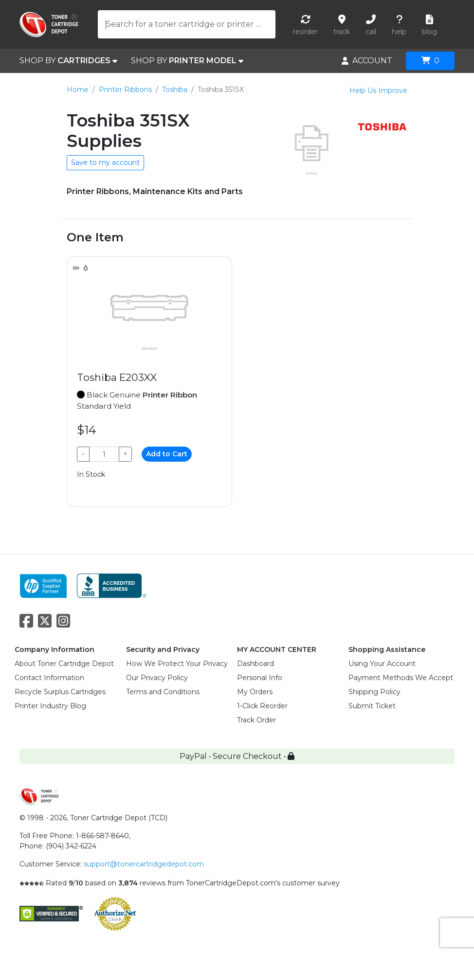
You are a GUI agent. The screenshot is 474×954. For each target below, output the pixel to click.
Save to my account (105, 162)
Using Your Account (382, 663)
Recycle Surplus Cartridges (60, 691)
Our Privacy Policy (157, 677)
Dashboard (255, 663)
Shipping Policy (374, 691)
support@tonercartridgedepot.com (144, 864)
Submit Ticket (372, 706)
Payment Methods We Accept (400, 677)
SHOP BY (68, 61)
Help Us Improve (378, 90)
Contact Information (49, 677)
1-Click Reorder (262, 706)
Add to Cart (166, 454)
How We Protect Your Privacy (177, 663)
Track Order (256, 720)
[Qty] (104, 454)
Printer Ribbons (125, 89)
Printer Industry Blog (50, 706)
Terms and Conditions (163, 691)
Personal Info (259, 677)
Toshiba (174, 89)
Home (78, 89)
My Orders (255, 691)
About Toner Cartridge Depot (64, 663)
